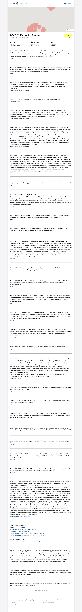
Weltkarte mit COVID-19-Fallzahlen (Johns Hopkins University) (27, 533)
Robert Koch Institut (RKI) (18, 527)
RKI (11, 90)
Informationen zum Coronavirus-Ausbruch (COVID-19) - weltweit (28, 541)
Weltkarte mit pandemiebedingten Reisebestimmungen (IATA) (27, 535)
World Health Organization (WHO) (20, 531)
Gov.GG (12, 232)
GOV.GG (12, 206)
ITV (11, 173)
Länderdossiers (33, 56)
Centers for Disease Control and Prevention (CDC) (24, 529)
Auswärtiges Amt (14, 337)
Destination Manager (47, 56)
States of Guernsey (15, 101)
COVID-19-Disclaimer (30, 585)
